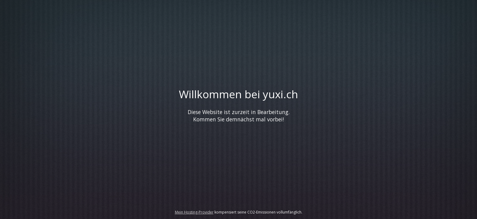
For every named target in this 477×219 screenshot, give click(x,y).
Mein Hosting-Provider (194, 212)
